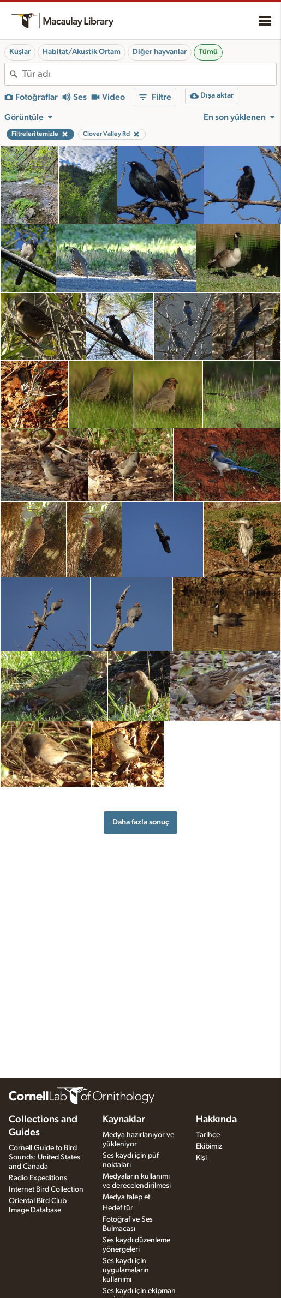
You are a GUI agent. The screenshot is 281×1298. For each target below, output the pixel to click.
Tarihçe (208, 1135)
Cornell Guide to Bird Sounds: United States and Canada (44, 1157)
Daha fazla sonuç (140, 822)
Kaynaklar (124, 1119)
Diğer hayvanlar (160, 52)
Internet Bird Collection (46, 1189)
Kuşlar (20, 52)
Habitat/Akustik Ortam (82, 52)
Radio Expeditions (38, 1178)
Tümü (208, 52)
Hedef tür (118, 1208)
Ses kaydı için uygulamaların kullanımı (126, 1270)
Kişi (201, 1158)
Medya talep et (126, 1197)
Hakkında (216, 1119)
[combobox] (149, 74)
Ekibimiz (209, 1146)
